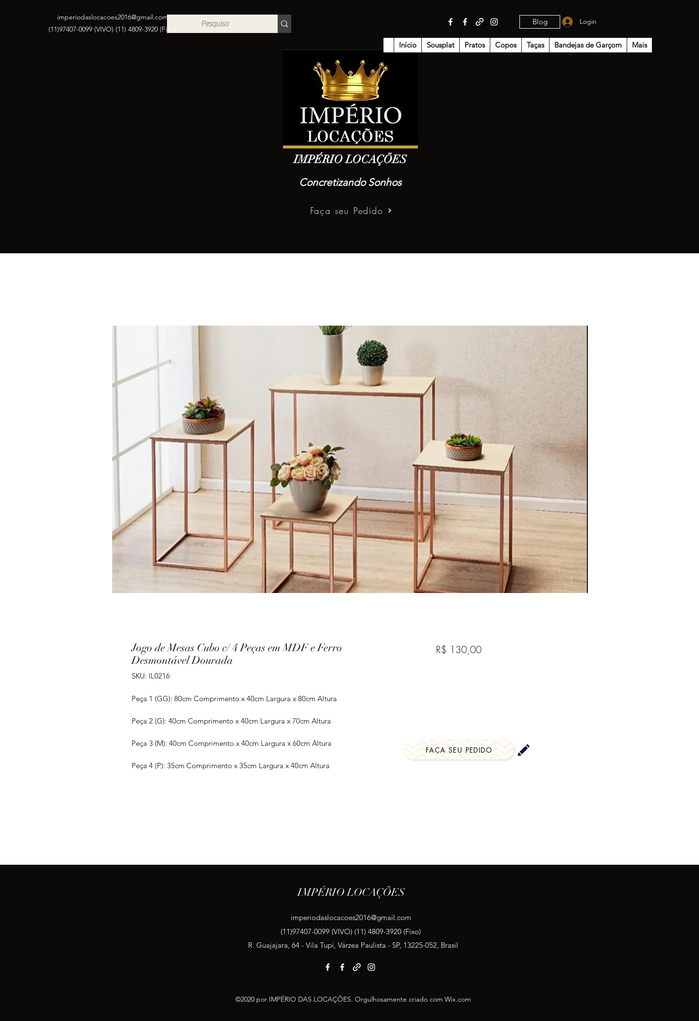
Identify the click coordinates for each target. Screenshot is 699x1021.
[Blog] (539, 22)
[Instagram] (494, 22)
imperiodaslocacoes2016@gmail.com (112, 17)
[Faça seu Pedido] (351, 210)
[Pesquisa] (215, 24)
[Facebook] (450, 22)
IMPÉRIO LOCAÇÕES (350, 159)
